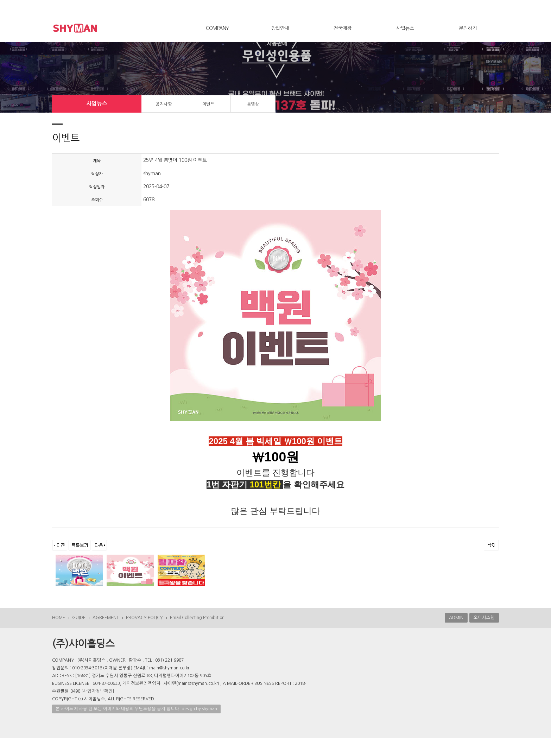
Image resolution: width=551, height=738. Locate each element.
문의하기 (467, 28)
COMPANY (217, 28)
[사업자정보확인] (97, 691)
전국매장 (342, 28)
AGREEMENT (106, 618)
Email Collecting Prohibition (197, 618)
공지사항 (164, 104)
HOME (58, 618)
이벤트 (208, 104)
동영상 (253, 104)
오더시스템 (484, 618)
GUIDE (79, 618)
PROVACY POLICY (144, 618)
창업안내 (280, 28)
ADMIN (456, 618)
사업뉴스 (405, 28)
